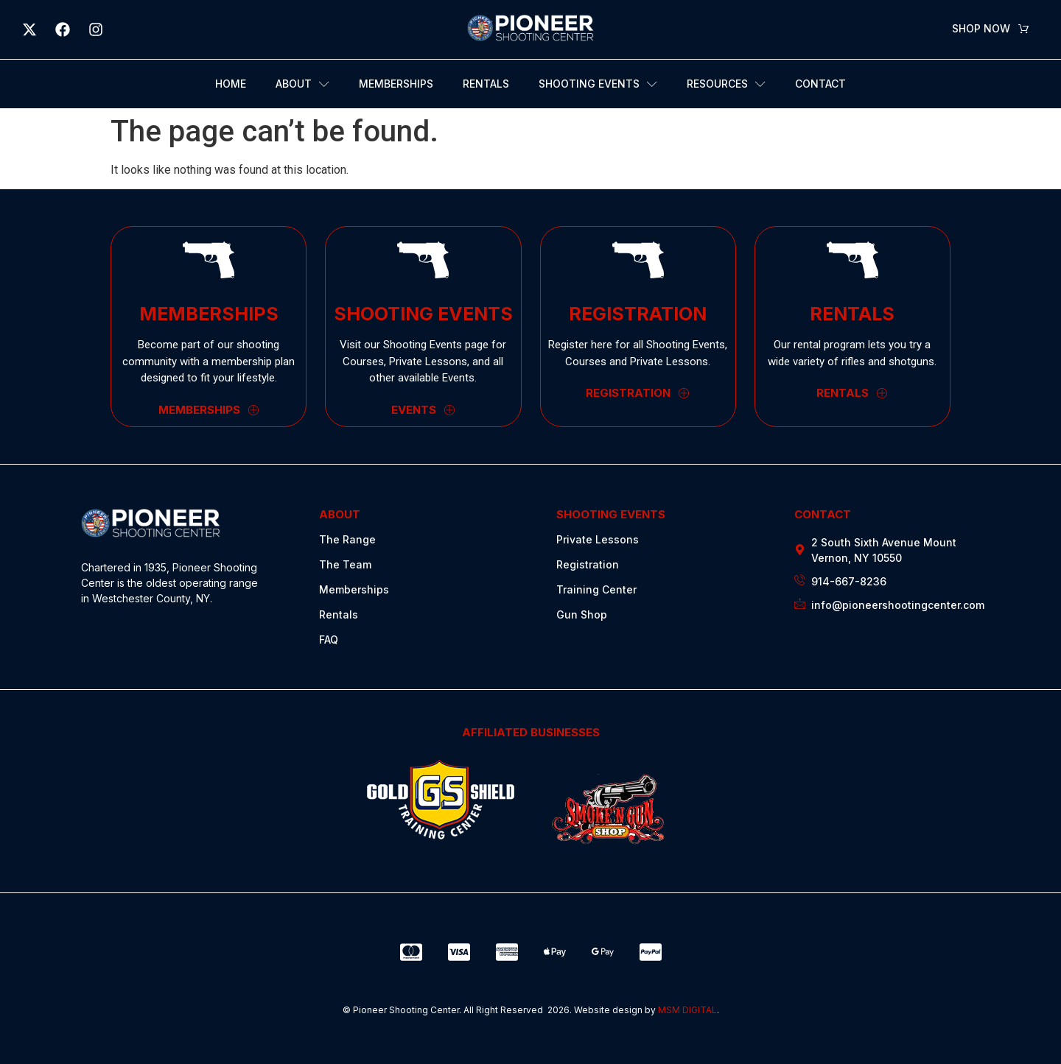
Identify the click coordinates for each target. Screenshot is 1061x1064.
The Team (345, 564)
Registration (587, 564)
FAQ (328, 639)
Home (230, 83)
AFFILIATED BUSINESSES (531, 732)
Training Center (596, 589)
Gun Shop (581, 614)
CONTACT (822, 514)
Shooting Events (598, 84)
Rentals (486, 83)
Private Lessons (597, 539)
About (302, 84)
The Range (347, 539)
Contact (820, 83)
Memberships (396, 83)
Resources (726, 84)
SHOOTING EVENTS (610, 514)
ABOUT (339, 514)
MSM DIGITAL (687, 1009)
